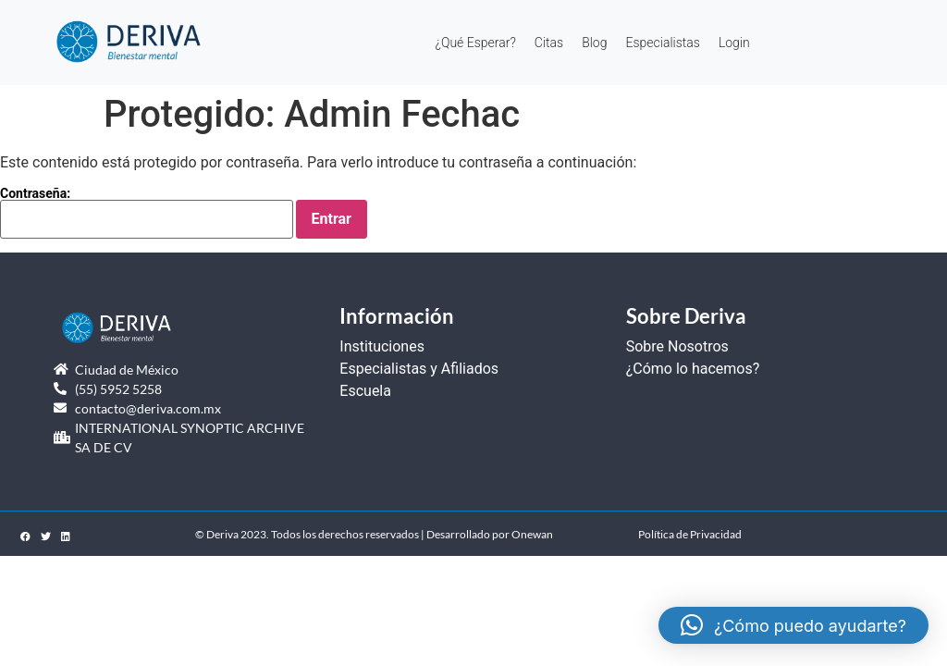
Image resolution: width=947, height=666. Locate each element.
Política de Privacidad (690, 534)
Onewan (532, 534)
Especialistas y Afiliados (418, 368)
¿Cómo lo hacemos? (693, 368)
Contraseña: (146, 213)
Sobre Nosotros (677, 346)
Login (734, 42)
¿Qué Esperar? (475, 42)
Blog (594, 42)
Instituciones (381, 346)
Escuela (365, 391)
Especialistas (662, 42)
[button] (793, 625)
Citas (549, 42)
